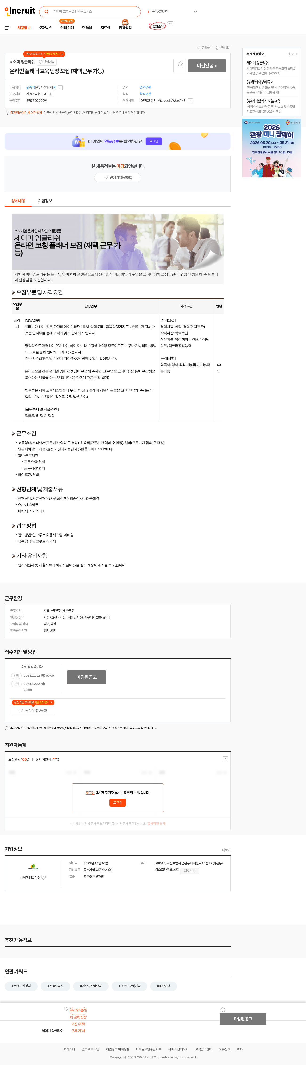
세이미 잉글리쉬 (22, 62)
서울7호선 (50, 617)
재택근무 (68, 611)
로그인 (90, 793)
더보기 (226, 850)
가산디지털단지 (70, 617)
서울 (46, 611)
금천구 (56, 611)
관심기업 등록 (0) (32, 710)
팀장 (53, 624)
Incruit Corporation (157, 1057)
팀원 (46, 624)
